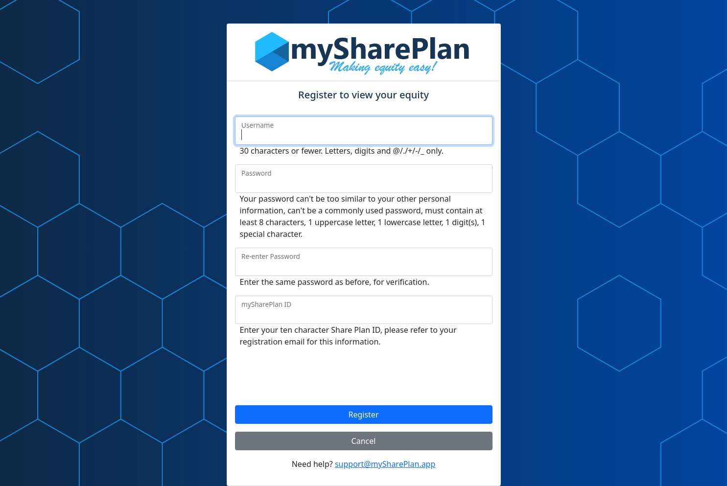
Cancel (364, 441)
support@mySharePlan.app (385, 464)
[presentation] (309, 374)
